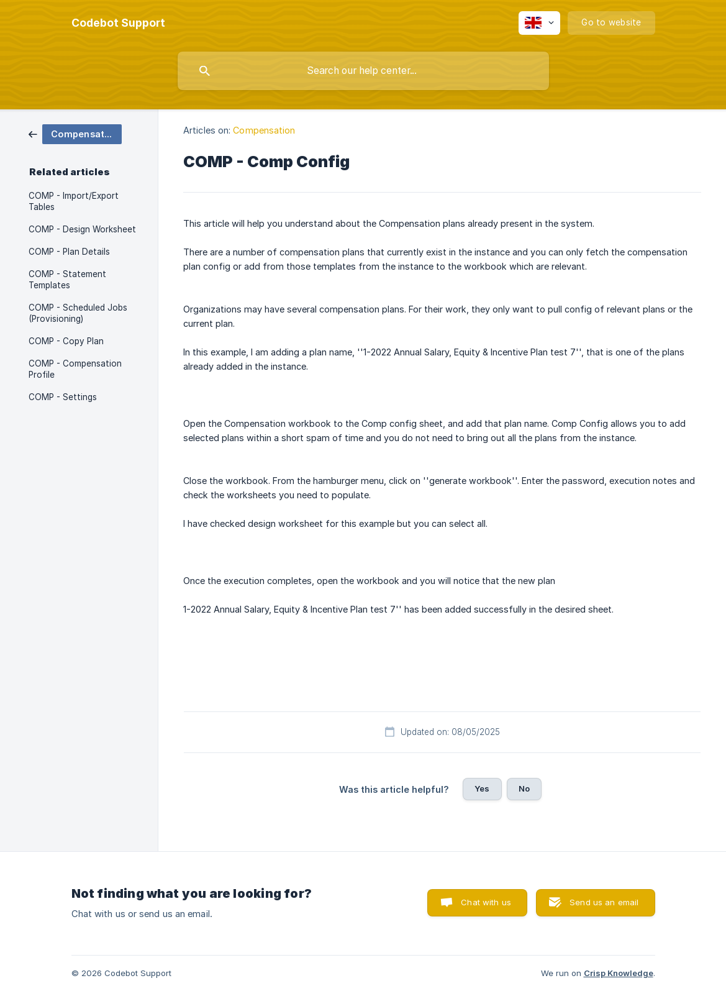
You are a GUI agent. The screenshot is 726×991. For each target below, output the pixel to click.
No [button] (524, 788)
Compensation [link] (264, 130)
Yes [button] (481, 788)
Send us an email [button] (603, 902)
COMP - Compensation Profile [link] (75, 369)
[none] (118, 23)
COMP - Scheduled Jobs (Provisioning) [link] (78, 313)
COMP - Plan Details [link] (69, 252)
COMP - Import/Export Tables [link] (74, 201)
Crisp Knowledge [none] (618, 973)
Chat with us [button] (486, 902)
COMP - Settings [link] (63, 397)
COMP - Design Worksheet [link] (82, 229)
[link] (75, 133)
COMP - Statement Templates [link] (67, 279)
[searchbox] (363, 71)
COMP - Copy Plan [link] (66, 341)
